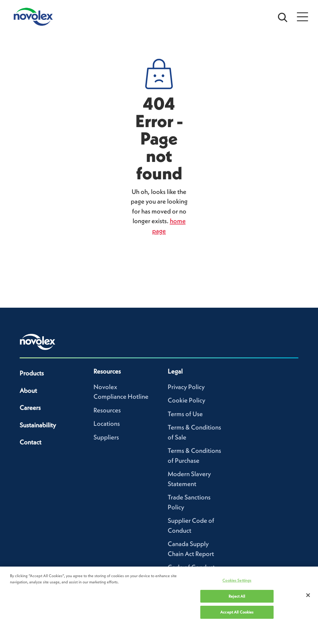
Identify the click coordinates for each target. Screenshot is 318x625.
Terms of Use (185, 414)
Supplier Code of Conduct (191, 525)
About (28, 390)
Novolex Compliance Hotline (120, 392)
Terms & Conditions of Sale (194, 432)
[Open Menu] (302, 16)
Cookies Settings (236, 580)
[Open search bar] (282, 16)
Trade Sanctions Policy (189, 502)
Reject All (237, 596)
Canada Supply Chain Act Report (191, 549)
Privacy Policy (186, 387)
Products (32, 373)
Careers (30, 407)
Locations (106, 423)
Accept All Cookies (236, 612)
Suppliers (106, 437)
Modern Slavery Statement (189, 479)
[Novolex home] (38, 342)
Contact (30, 442)
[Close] (308, 595)
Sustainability (38, 425)
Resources (107, 410)
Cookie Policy (186, 400)
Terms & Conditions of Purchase (194, 455)
